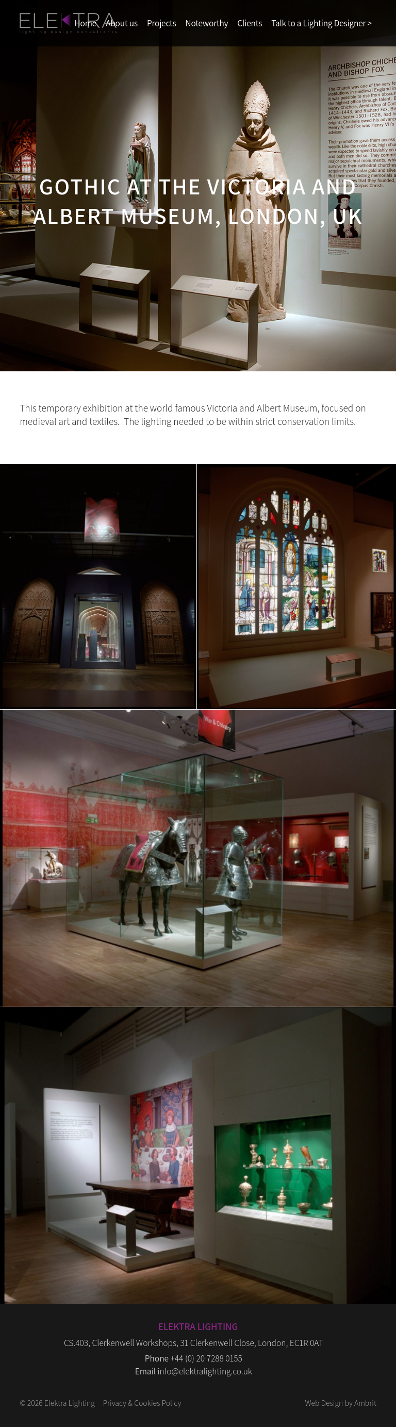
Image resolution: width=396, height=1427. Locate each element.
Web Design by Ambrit (340, 1403)
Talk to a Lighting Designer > (321, 23)
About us (122, 23)
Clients (249, 23)
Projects (161, 23)
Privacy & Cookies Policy (142, 1403)
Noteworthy (206, 23)
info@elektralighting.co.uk (205, 1371)
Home (86, 23)
